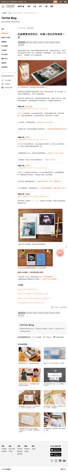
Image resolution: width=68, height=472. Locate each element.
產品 (29, 6)
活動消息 (21, 45)
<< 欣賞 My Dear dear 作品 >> (45, 122)
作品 (40, 6)
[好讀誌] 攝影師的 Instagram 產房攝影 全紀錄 (31, 303)
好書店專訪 (4, 67)
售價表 (11, 451)
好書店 (34, 449)
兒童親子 (29, 42)
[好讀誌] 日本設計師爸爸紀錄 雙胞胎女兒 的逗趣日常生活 (34, 298)
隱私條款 (19, 454)
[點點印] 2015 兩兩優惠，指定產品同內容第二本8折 (33, 294)
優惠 (51, 6)
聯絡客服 (19, 451)
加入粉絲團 (8, 80)
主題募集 (4, 449)
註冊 (55, 1)
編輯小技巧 (4, 58)
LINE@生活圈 (8, 87)
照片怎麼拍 (4, 54)
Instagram (7, 84)
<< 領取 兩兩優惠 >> (48, 277)
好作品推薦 (4, 46)
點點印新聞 (4, 33)
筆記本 (52, 42)
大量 (46, 6)
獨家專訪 (3, 63)
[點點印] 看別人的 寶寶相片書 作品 (28, 289)
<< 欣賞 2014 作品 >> (50, 159)
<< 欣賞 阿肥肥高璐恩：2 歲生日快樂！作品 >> (52, 188)
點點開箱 (3, 41)
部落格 (26, 451)
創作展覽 (4, 451)
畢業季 (21, 6)
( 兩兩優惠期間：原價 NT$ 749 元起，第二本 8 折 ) (33, 109)
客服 (65, 1)
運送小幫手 (12, 449)
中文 (64, 469)
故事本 (46, 42)
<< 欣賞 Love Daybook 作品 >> (55, 153)
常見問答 (19, 449)
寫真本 (35, 42)
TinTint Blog (8, 18)
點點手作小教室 (5, 37)
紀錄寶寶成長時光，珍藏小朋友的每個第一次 (25, 13)
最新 (2, 29)
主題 (34, 6)
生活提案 (3, 50)
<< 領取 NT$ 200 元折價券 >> (49, 279)
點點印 (4, 13)
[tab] (29, 7)
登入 (61, 1)
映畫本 (40, 42)
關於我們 (27, 449)
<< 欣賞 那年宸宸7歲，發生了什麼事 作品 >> (49, 181)
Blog (10, 13)
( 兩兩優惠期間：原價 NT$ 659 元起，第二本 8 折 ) (33, 139)
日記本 (57, 42)
